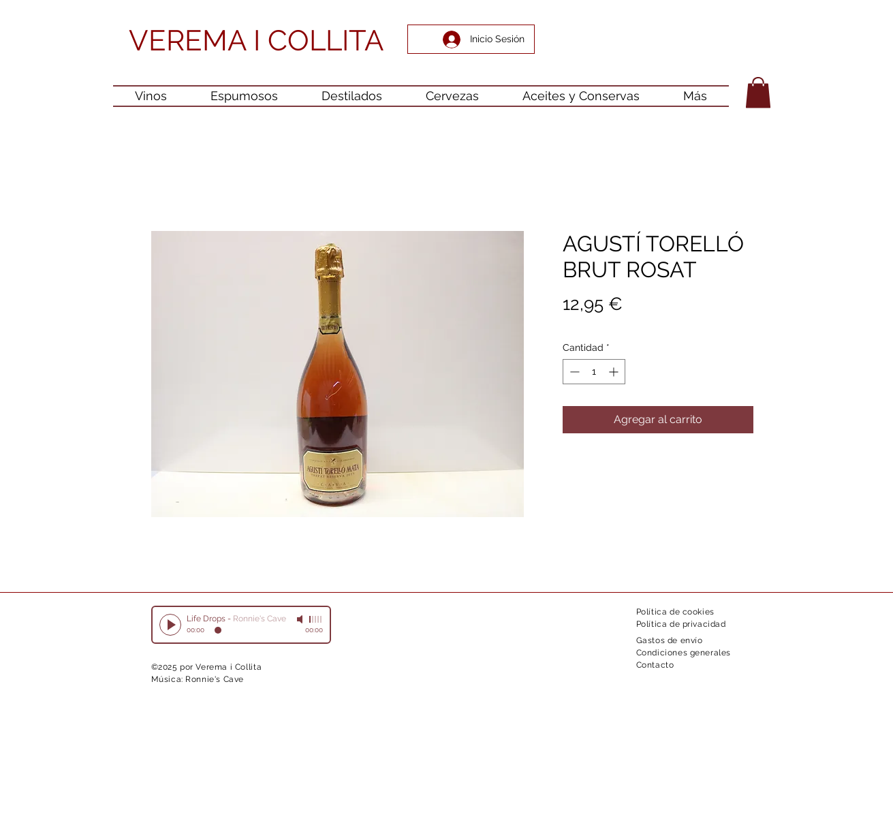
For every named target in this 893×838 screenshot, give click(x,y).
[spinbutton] (594, 372)
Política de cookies (675, 612)
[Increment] (614, 372)
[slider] (316, 619)
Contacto (655, 665)
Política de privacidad (681, 624)
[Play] (170, 625)
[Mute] (301, 619)
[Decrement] (573, 372)
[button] (758, 92)
